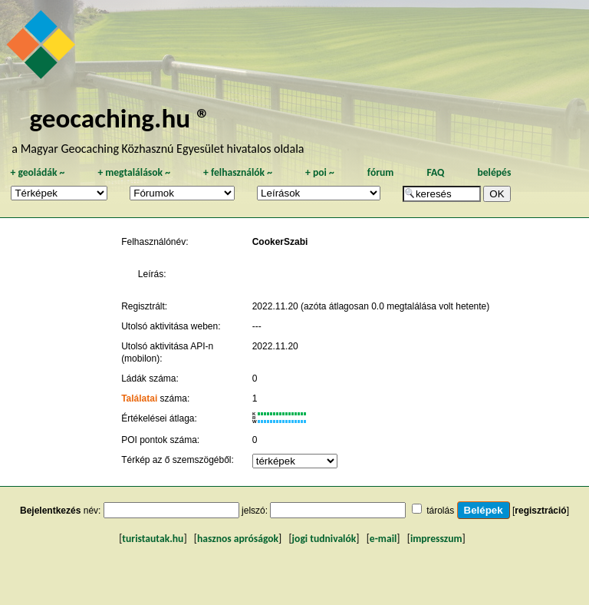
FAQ (435, 172)
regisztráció (540, 510)
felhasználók (238, 172)
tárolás (440, 510)
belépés (494, 172)
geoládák (37, 172)
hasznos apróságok (237, 538)
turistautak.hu (152, 538)
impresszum (436, 538)
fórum (380, 172)
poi (320, 172)
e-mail (383, 538)
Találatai (139, 398)
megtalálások (134, 172)
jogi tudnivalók (324, 538)
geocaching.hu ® (119, 117)
